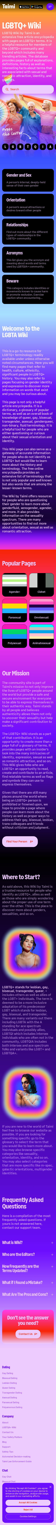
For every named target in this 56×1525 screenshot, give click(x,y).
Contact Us (28, 1334)
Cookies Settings (28, 1516)
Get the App (24, 6)
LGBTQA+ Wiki (9, 1428)
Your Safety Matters (12, 1437)
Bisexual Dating (9, 1378)
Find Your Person (20, 841)
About (5, 1423)
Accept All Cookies (28, 1502)
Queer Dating (8, 1388)
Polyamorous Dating (12, 1407)
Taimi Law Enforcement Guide (16, 1462)
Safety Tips (7, 1452)
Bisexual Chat (9, 1482)
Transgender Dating (12, 1393)
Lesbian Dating (9, 1383)
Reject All (28, 1510)
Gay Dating (7, 1373)
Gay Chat (6, 1477)
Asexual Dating (9, 1398)
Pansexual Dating (10, 1403)
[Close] (50, 1487)
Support (6, 1447)
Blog (4, 1442)
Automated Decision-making (16, 1457)
